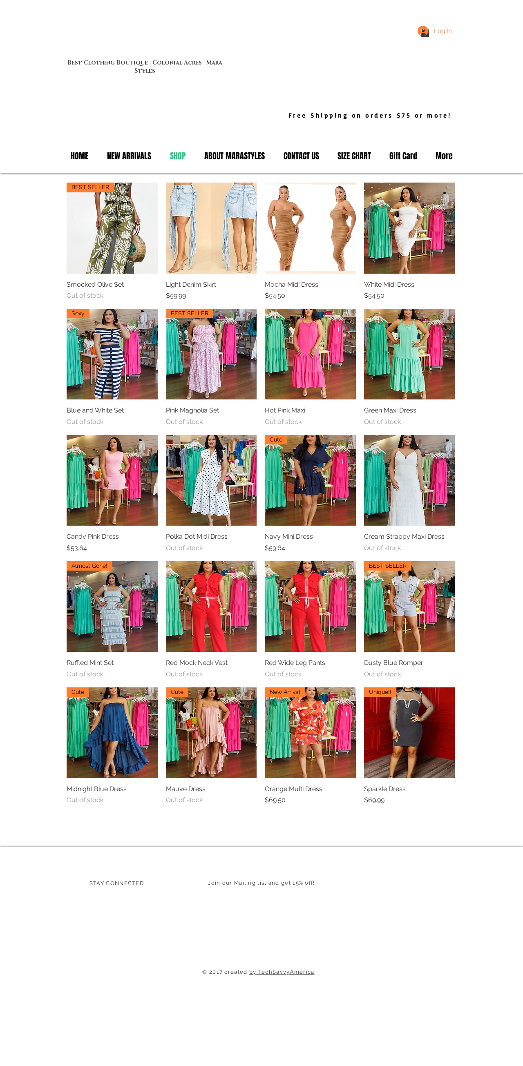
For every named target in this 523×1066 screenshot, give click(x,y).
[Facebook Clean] (92, 902)
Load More (261, 828)
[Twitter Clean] (108, 902)
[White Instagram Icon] (123, 902)
